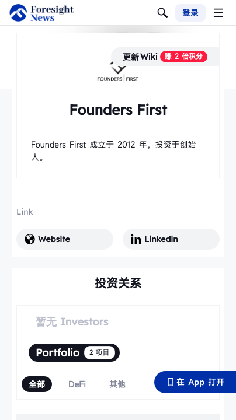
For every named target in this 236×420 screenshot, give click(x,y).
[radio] (37, 384)
